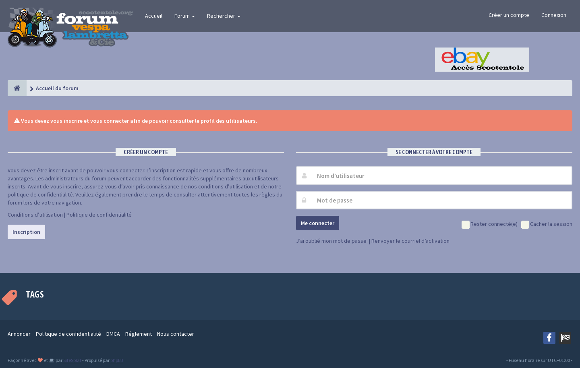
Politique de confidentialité (99, 214)
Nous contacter (175, 333)
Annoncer (19, 333)
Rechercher (223, 15)
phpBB (116, 360)
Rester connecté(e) (490, 224)
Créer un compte (509, 15)
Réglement (138, 333)
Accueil (153, 15)
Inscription (26, 232)
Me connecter (317, 223)
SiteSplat (71, 360)
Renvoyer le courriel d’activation (410, 240)
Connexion (553, 15)
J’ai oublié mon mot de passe (331, 240)
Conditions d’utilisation (35, 214)
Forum (184, 15)
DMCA (113, 333)
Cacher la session (546, 224)
